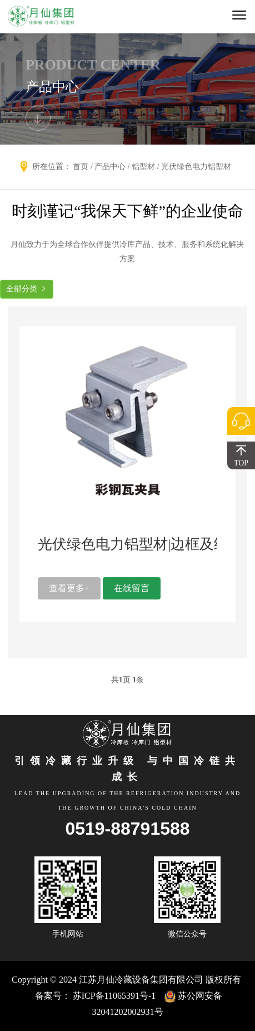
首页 (80, 166)
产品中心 (110, 166)
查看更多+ (69, 588)
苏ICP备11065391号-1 (114, 995)
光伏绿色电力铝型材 (196, 166)
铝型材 (143, 166)
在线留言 (131, 588)
